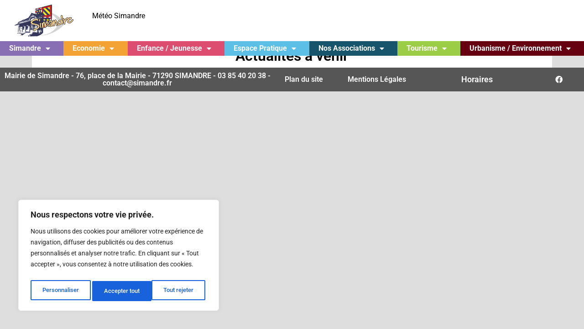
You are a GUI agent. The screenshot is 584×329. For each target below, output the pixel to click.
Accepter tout (178, 291)
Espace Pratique (265, 48)
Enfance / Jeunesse (174, 48)
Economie (93, 48)
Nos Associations (351, 48)
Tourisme (427, 48)
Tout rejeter (119, 291)
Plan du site (304, 91)
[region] (118, 257)
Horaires (477, 91)
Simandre (29, 48)
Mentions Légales (377, 91)
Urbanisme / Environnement (520, 48)
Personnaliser (60, 291)
